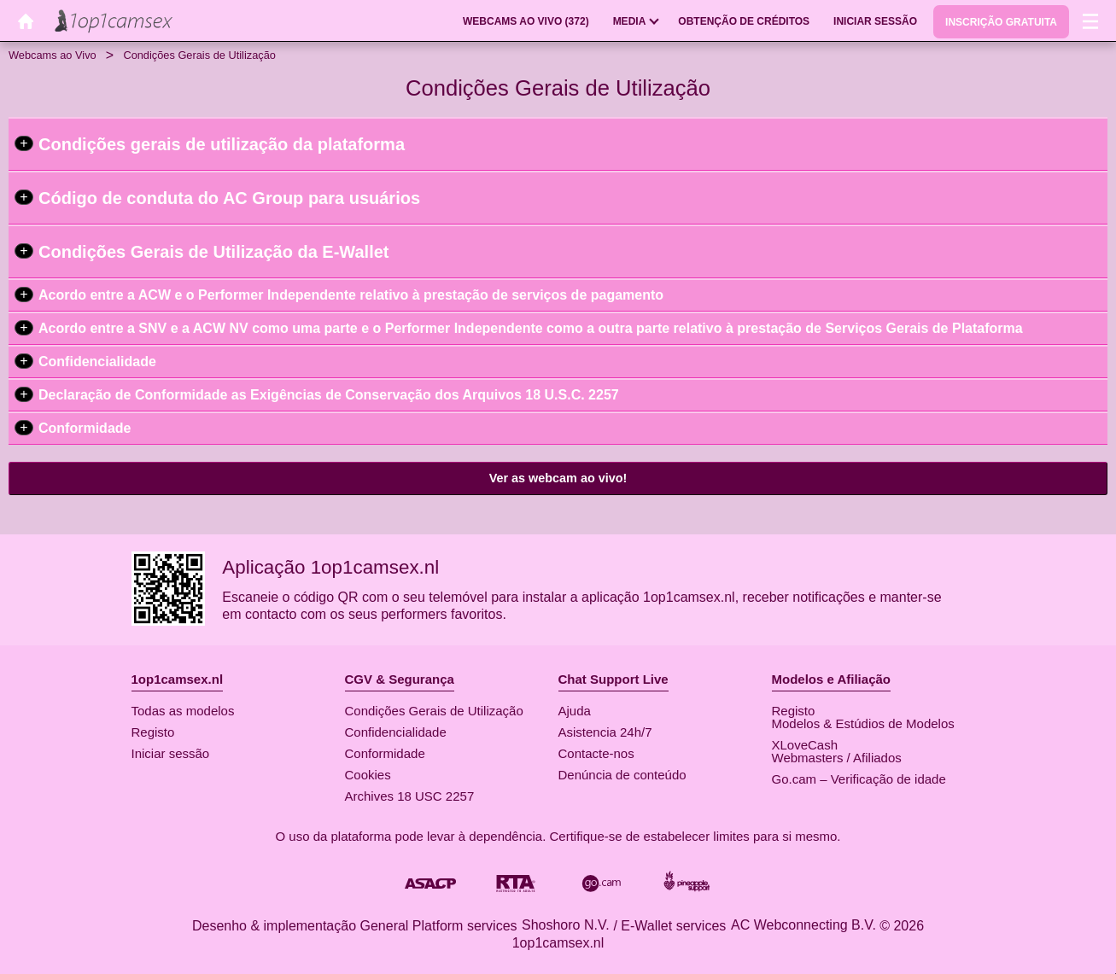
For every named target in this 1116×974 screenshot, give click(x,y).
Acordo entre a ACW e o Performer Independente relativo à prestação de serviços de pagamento (350, 295)
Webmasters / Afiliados (837, 757)
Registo (153, 732)
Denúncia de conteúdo (622, 774)
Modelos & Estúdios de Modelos (863, 723)
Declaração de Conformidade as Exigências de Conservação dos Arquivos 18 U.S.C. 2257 (328, 395)
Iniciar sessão (170, 753)
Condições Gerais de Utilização (434, 710)
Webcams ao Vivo (52, 55)
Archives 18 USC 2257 (410, 796)
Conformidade (84, 428)
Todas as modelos (183, 710)
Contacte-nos (596, 753)
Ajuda (574, 710)
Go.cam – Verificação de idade (859, 779)
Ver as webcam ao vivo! (558, 478)
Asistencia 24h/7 (605, 732)
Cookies (368, 774)
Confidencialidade (97, 361)
